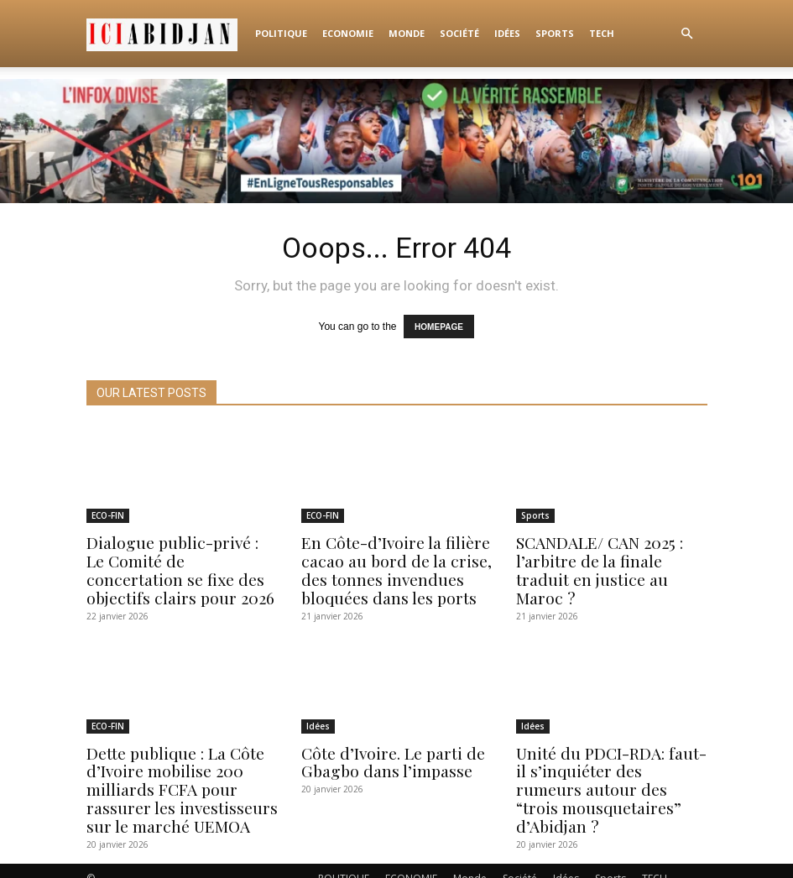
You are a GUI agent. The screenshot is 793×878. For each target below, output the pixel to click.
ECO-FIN (107, 515)
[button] (687, 34)
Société (459, 33)
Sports (554, 33)
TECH (601, 33)
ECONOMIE (347, 33)
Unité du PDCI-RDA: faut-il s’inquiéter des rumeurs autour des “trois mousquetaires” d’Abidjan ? (610, 769)
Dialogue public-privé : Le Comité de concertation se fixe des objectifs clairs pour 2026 (177, 566)
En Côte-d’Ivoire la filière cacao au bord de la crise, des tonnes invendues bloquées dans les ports (389, 566)
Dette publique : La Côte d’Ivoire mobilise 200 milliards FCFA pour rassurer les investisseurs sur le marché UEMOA (174, 777)
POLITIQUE (281, 33)
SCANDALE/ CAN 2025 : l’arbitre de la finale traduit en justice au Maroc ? (610, 558)
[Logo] (167, 33)
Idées (507, 33)
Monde (407, 33)
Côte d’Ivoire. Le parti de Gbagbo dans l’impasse (387, 752)
